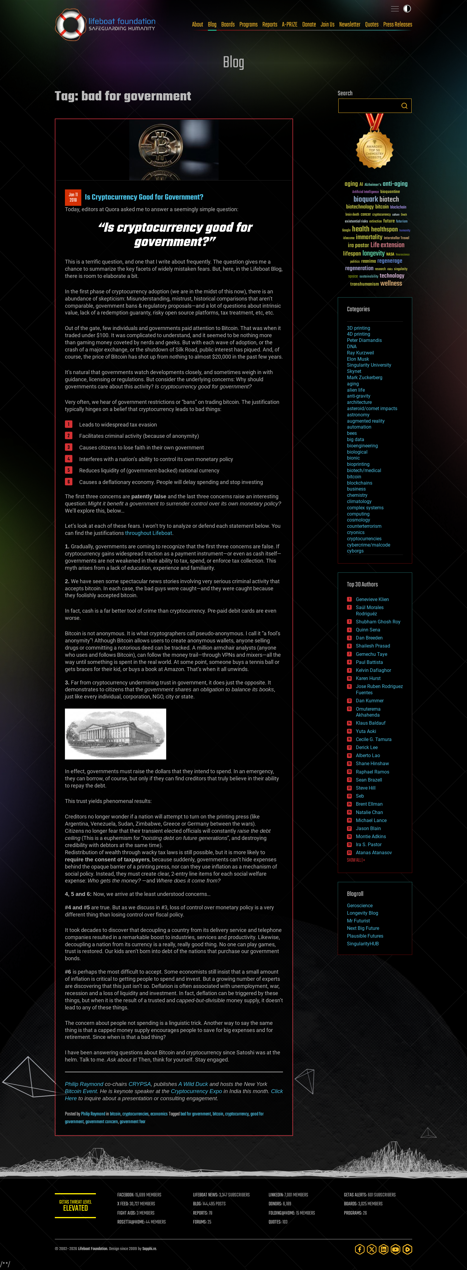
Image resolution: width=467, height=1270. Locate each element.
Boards (228, 24)
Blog (212, 24)
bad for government (195, 1114)
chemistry (357, 495)
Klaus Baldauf (371, 723)
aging (353, 384)
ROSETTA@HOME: (131, 1222)
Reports (269, 24)
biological (357, 452)
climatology (359, 501)
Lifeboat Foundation (92, 1249)
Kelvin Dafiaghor (373, 670)
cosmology (358, 520)
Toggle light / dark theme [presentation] (407, 9)
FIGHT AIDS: (127, 1213)
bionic (353, 458)
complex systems (365, 508)
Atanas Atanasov (374, 852)
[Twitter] (371, 1249)
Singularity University (369, 365)
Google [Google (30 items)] (346, 231)
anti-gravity (359, 396)
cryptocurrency (237, 1114)
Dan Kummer (370, 701)
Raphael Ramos (372, 772)
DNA (352, 346)
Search (404, 106)
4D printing (358, 334)
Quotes (372, 24)
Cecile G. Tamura (374, 739)
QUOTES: (275, 1222)
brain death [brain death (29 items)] (352, 215)
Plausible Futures (365, 936)
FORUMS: (200, 1222)
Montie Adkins (371, 836)
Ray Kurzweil (360, 353)
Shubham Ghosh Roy (378, 622)
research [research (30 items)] (380, 269)
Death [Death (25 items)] (404, 215)
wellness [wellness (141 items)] (391, 284)
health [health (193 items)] (361, 229)
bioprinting (358, 464)
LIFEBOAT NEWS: (206, 1195)
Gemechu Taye (371, 654)
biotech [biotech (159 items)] (389, 200)
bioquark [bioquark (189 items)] (366, 199)
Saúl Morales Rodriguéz (370, 611)
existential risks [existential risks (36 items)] (356, 222)
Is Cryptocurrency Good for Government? (144, 197)
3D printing (358, 328)
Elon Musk (358, 359)
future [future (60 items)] (389, 221)
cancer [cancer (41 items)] (366, 214)
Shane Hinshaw (372, 763)
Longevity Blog (362, 913)
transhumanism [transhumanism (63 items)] (364, 284)
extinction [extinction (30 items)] (375, 222)
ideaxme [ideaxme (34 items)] (348, 238)
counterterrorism (364, 526)
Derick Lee (367, 747)
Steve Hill (366, 788)
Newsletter (349, 24)
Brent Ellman (369, 804)
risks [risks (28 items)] (390, 269)
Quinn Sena (368, 630)
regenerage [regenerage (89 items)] (389, 261)
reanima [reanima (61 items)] (368, 261)
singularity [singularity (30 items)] (400, 269)
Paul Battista (369, 662)
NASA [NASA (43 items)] (390, 254)
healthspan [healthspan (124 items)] (384, 230)
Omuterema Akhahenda (368, 712)
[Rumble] (407, 1249)
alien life (356, 390)
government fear (132, 1122)
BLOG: (197, 1204)
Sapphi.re (149, 1249)
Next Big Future (363, 928)
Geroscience (360, 905)
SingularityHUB (363, 944)
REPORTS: (200, 1213)
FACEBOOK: (126, 1195)
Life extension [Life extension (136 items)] (387, 245)
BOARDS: (351, 1204)
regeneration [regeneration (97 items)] (359, 268)
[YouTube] (395, 1249)
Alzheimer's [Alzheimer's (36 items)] (373, 185)
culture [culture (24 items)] (395, 215)
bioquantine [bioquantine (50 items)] (390, 191)
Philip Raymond (84, 1084)
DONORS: (275, 1204)
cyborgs (355, 551)
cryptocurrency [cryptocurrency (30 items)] (381, 215)
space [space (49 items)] (353, 276)
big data (355, 439)
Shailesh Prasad (373, 646)
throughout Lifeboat (148, 533)
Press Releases (397, 24)
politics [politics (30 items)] (355, 262)
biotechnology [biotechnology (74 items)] (360, 207)
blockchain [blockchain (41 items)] (398, 207)
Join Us (327, 24)
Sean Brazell (369, 780)
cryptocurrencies (135, 1114)
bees (352, 433)
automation (359, 427)
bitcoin (115, 1114)
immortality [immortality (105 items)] (369, 237)
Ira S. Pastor (369, 844)
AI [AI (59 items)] (361, 185)
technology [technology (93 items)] (392, 276)
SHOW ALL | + (356, 860)
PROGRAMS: (353, 1213)
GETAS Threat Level (76, 1207)
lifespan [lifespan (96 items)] (352, 253)
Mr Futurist (358, 921)
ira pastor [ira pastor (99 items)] (358, 245)
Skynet (354, 371)
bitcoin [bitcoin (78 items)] (382, 207)
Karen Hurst (368, 678)
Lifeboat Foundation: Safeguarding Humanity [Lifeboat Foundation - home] (105, 24)
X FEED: (123, 1204)
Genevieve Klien (372, 599)
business (356, 489)
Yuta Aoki (366, 731)
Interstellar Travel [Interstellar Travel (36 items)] (396, 238)
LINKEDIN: (276, 1195)
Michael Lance (371, 820)
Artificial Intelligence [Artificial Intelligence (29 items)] (365, 192)
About (197, 24)
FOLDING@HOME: (282, 1213)
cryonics (356, 532)
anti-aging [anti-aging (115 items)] (395, 184)
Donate (309, 24)
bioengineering (362, 446)
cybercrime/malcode (368, 545)
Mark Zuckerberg (364, 377)
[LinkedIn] (383, 1249)
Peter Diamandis (364, 340)
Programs (248, 24)
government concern (101, 1122)
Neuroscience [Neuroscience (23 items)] (403, 255)
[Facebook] (360, 1249)
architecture (359, 402)
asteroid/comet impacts (372, 408)
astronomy (358, 415)
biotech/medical (364, 470)
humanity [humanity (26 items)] (404, 231)
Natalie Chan (369, 812)
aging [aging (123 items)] (351, 184)
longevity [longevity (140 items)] (373, 254)
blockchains (359, 483)
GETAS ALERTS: (355, 1195)
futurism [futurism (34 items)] (401, 222)
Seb (360, 796)
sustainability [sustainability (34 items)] (368, 277)
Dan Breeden (369, 638)
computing (358, 514)
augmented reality (366, 421)
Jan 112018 (73, 197)
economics (159, 1114)
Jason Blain (368, 828)
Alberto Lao (368, 755)
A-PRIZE (290, 24)
